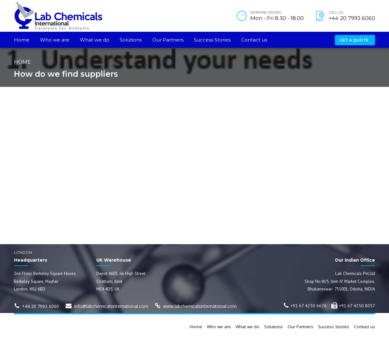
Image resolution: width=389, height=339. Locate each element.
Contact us (254, 40)
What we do (94, 40)
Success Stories (212, 40)
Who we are (54, 40)
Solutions (131, 40)
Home (21, 40)
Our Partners (167, 40)
